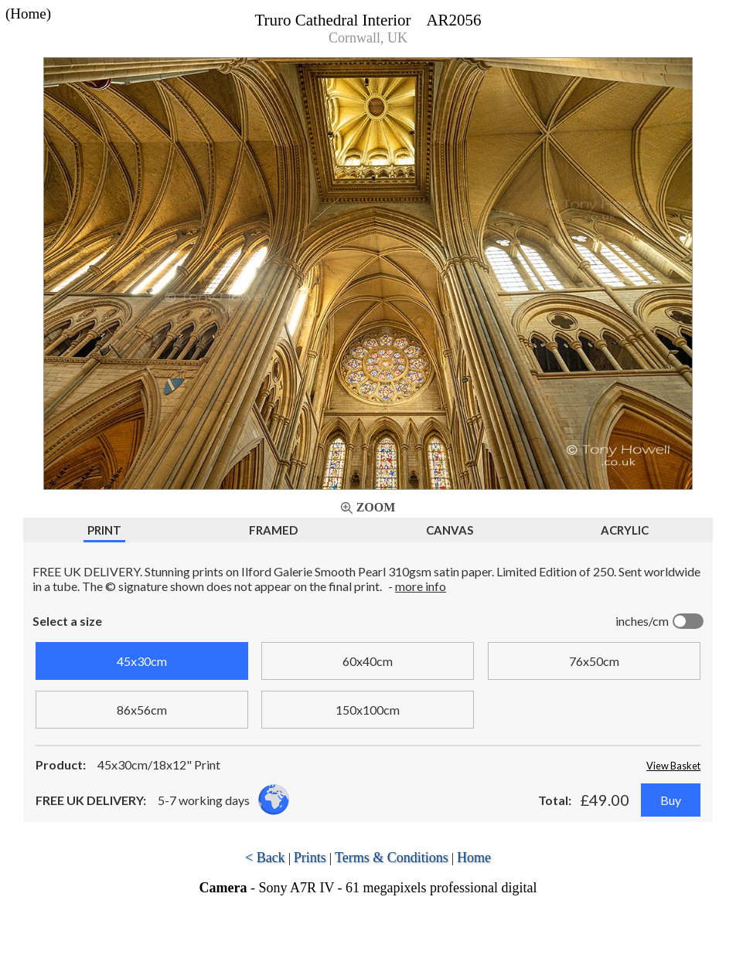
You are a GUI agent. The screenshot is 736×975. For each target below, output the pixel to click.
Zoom (376, 507)
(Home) (28, 13)
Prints (310, 857)
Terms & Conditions (391, 857)
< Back (265, 857)
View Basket (673, 765)
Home (474, 857)
